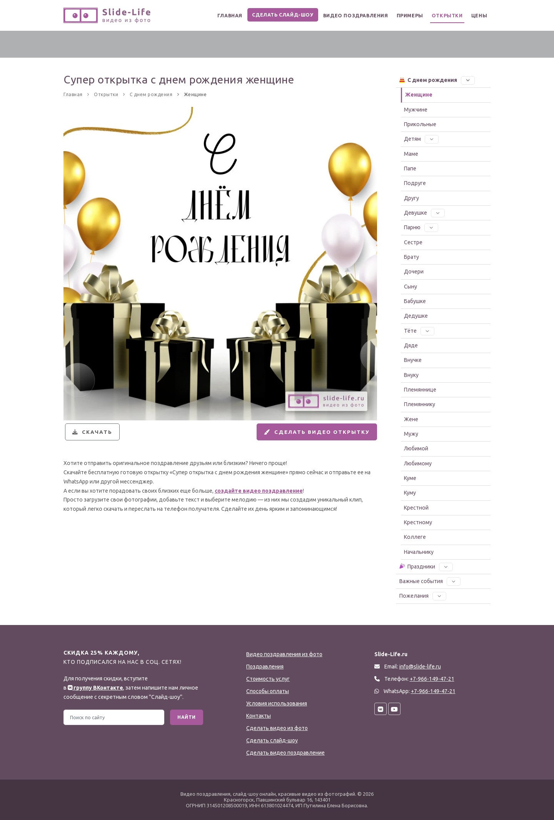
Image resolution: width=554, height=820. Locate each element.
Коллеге (415, 537)
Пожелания (422, 596)
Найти (186, 717)
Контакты (258, 716)
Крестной (416, 508)
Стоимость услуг (268, 679)
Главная (220, 15)
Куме (410, 478)
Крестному (418, 522)
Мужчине (415, 110)
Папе (410, 168)
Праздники (426, 566)
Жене (411, 419)
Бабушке (415, 301)
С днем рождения (437, 79)
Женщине (418, 95)
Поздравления (265, 666)
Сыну (410, 286)
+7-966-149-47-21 (433, 691)
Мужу (411, 434)
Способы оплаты (267, 691)
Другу (411, 198)
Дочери (414, 271)
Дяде (411, 345)
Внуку (411, 375)
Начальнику (419, 552)
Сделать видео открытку (313, 433)
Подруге (415, 183)
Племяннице (420, 390)
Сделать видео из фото (277, 728)
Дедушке (416, 316)
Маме (411, 154)
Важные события (430, 581)
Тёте (419, 331)
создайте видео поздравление (259, 494)
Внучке (413, 360)
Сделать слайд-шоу (274, 14)
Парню (421, 227)
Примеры (405, 15)
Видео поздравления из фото (284, 654)
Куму (410, 493)
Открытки (444, 15)
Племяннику (419, 404)
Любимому (418, 463)
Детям (421, 139)
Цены (478, 15)
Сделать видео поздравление (285, 753)
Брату (411, 257)
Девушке (424, 213)
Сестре (413, 242)
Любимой (416, 448)
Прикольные (420, 124)
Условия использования (276, 703)
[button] (468, 80)
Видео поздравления (348, 15)
